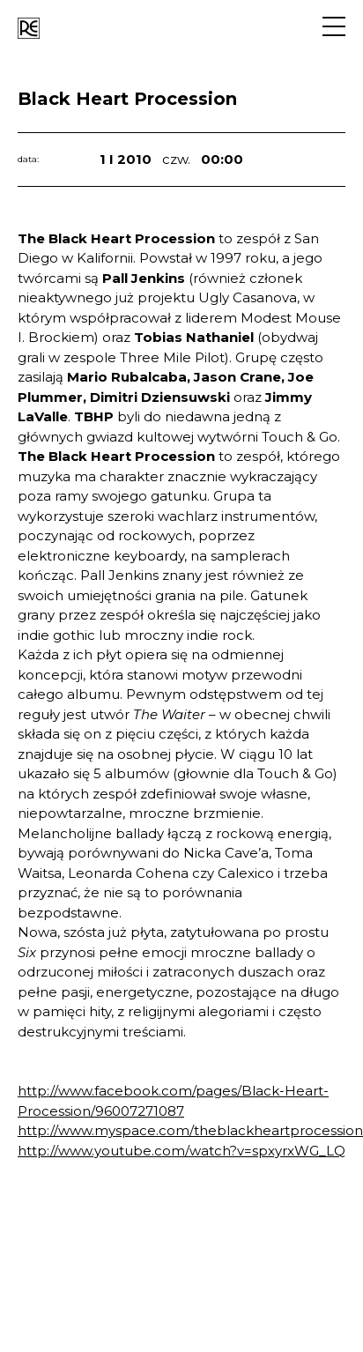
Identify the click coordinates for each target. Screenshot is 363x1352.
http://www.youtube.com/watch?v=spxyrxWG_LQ (181, 1150)
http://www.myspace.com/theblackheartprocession (190, 1130)
